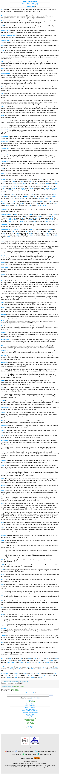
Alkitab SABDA (14, 689)
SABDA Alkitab (16, 754)
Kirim (20, 683)
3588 (15, 214)
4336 (40, 179)
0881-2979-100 (15, 767)
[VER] (23, 3)
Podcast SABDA (29, 754)
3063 (13, 179)
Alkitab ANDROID (30, 702)
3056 (22, 181)
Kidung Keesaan (30, 707)
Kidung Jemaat (30, 709)
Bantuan (30, 726)
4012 (48, 179)
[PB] (36, 3)
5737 (54, 214)
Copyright (30, 716)
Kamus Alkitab (30, 704)
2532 (3, 183)
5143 (54, 181)
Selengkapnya (50, 751)
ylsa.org (42, 767)
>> (37, 6)
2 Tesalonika (29, 6)
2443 (13, 181)
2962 (31, 181)
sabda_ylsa (9, 751)
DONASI (37, 758)
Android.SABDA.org (30, 719)
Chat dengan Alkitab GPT (19, 686)
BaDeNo (29, 722)
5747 (51, 220)
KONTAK (22, 758)
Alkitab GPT (15, 690)
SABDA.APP (30, 721)
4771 (20, 237)
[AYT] (28, 3)
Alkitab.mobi (30, 714)
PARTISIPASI (29, 758)
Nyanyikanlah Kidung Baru (30, 710)
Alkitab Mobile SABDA (30, 1)
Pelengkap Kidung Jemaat (30, 712)
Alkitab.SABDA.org (30, 718)
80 (29, 179)
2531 (24, 183)
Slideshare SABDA (44, 754)
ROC (38, 698)
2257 (3, 181)
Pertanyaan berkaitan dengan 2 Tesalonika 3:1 (18, 681)
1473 (37, 231)
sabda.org (49, 767)
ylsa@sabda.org (30, 767)
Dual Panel (30, 728)
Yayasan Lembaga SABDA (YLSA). (23, 763)
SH (32, 698)
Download (30, 700)
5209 (56, 183)
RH (35, 698)
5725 (15, 220)
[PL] (33, 3)
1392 (15, 183)
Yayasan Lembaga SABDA (24, 751)
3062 (31, 229)
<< (23, 6)
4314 (47, 183)
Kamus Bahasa (30, 705)
